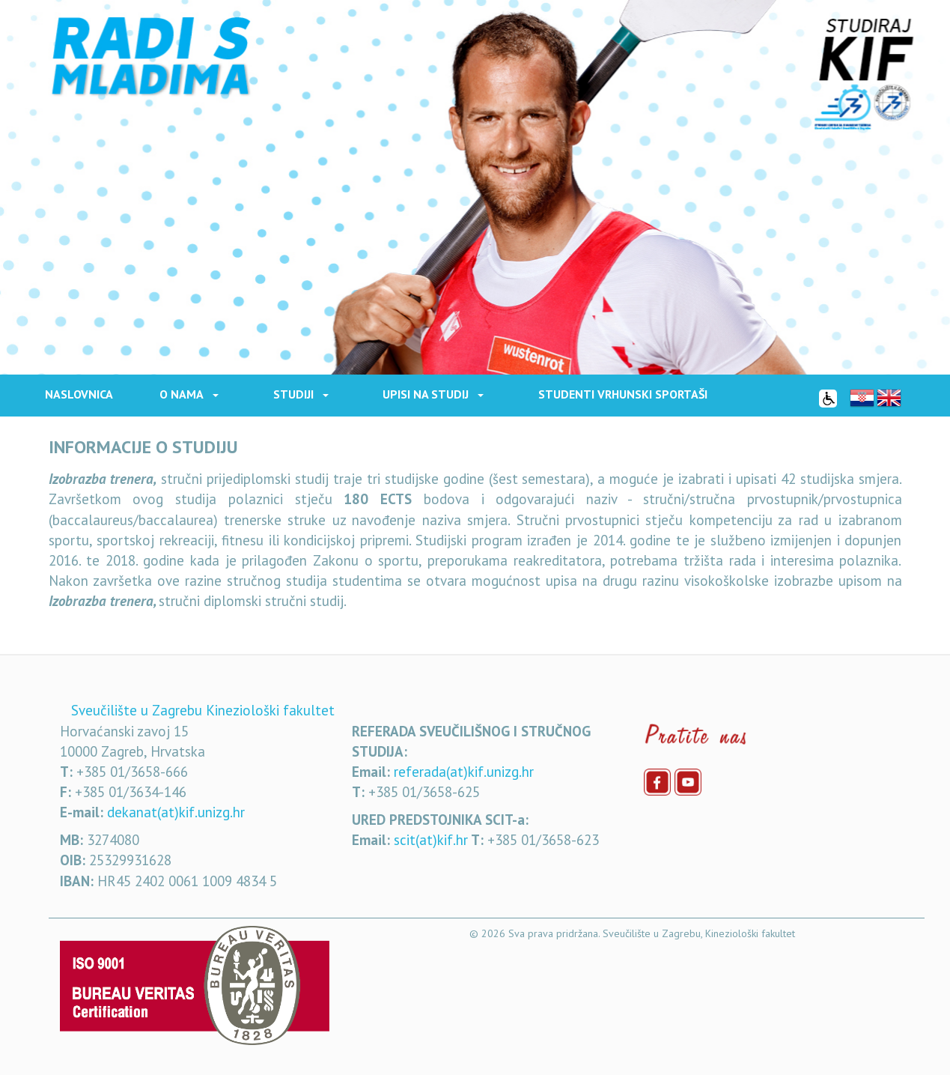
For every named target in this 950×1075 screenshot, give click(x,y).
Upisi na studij (426, 394)
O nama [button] (181, 394)
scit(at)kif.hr (431, 840)
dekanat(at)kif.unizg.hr (176, 812)
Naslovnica (79, 394)
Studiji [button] (293, 394)
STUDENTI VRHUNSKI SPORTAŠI (622, 394)
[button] (222, 394)
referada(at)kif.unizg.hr (464, 772)
